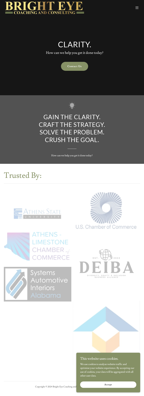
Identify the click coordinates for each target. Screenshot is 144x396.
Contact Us (74, 66)
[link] (44, 7)
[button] (137, 7)
